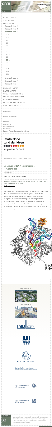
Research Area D (11, 78)
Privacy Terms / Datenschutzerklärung (16, 131)
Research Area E (11, 81)
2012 (7, 60)
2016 (7, 49)
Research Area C (11, 32)
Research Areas (10, 88)
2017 (7, 46)
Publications (9, 23)
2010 (7, 66)
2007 (7, 74)
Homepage (16, 417)
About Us (27, 417)
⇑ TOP (5, 416)
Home (6, 158)
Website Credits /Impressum (9, 127)
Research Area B (11, 29)
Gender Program (11, 99)
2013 (7, 57)
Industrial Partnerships (14, 102)
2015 (7, 51)
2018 (7, 43)
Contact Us (16, 420)
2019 (7, 40)
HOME (4, 11)
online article (11, 186)
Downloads (7, 111)
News (21, 417)
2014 (7, 54)
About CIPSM (8, 20)
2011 (7, 63)
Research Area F (11, 84)
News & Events (9, 18)
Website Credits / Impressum (28, 420)
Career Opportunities (13, 105)
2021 (7, 34)
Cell (5, 186)
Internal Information (10, 116)
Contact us (7, 124)
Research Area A (11, 26)
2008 (7, 71)
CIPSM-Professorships (13, 94)
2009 (7, 68)
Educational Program (13, 97)
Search (28, 422)
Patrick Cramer (21, 176)
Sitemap (6, 122)
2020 (7, 37)
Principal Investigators (19, 419)
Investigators (9, 91)
